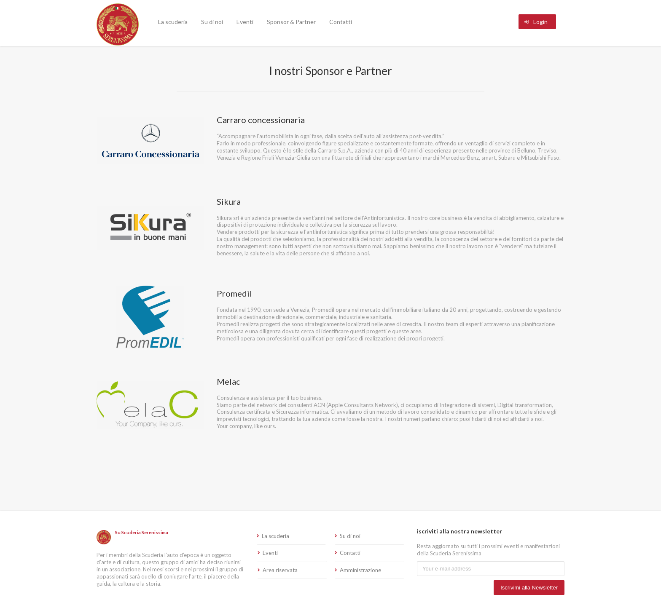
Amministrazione (360, 570)
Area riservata (280, 570)
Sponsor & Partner (291, 21)
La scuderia (173, 21)
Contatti (340, 21)
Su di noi (212, 21)
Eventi (244, 21)
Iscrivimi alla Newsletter (529, 587)
